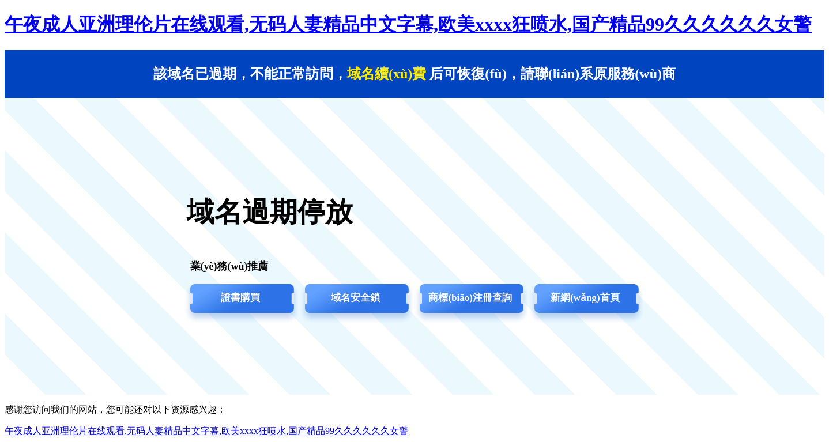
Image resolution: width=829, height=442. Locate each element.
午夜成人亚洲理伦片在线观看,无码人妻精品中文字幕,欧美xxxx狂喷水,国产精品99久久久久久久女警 (408, 24)
